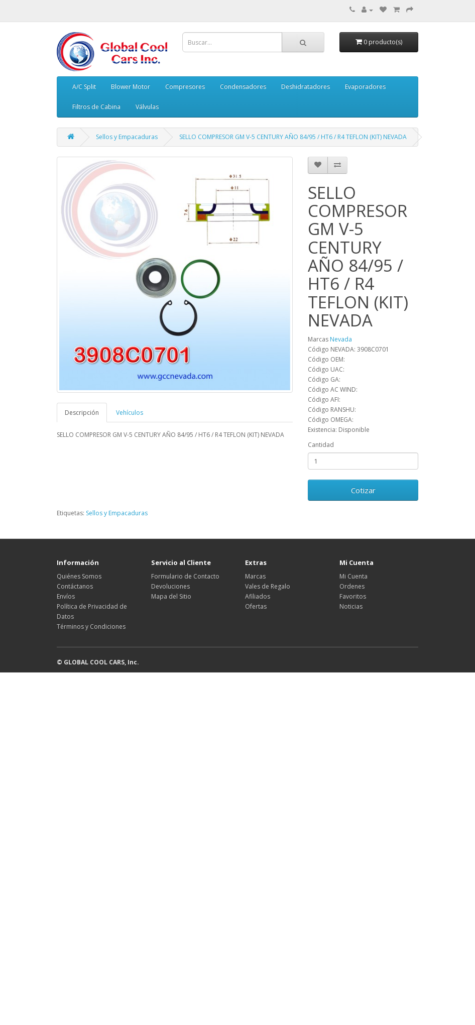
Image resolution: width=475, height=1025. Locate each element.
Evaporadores (365, 86)
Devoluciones (170, 586)
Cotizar (363, 490)
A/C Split (84, 86)
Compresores (185, 86)
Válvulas (147, 106)
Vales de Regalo (267, 586)
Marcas (255, 576)
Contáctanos (75, 586)
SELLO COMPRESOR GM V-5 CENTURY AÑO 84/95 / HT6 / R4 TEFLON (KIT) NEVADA (293, 137)
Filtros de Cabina (96, 106)
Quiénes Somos (79, 576)
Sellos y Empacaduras (127, 137)
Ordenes (352, 586)
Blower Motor (130, 86)
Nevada (341, 339)
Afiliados (257, 596)
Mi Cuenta (353, 576)
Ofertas (256, 606)
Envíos (66, 596)
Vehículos (129, 412)
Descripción (82, 412)
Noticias (351, 606)
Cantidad (321, 444)
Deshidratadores (305, 86)
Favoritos (352, 596)
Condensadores (243, 86)
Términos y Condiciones (91, 626)
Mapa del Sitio (171, 596)
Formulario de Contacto (185, 576)
